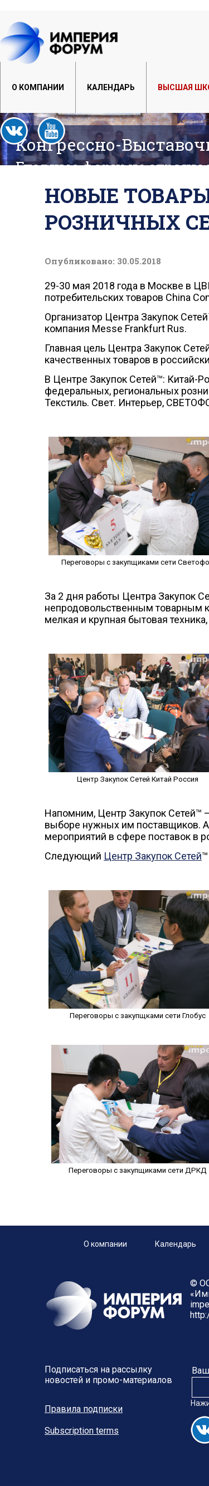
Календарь (111, 87)
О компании (38, 87)
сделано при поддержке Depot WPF (74, 1480)
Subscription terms (82, 1430)
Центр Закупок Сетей (153, 856)
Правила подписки (84, 1409)
